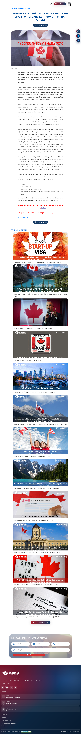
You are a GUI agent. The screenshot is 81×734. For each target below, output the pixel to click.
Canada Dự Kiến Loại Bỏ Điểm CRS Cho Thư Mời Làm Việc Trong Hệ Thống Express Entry (40, 424)
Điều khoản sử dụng (66, 731)
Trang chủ (14, 9)
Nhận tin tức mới (40, 25)
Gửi (29, 655)
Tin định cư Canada (25, 9)
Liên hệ (3, 726)
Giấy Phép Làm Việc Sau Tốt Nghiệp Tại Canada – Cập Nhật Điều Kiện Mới (36, 585)
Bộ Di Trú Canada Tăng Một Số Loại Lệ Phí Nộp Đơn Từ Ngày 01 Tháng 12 (36, 488)
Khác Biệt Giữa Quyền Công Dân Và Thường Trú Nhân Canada (32, 456)
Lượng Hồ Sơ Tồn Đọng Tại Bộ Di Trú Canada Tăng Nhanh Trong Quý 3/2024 (37, 617)
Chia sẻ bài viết (23, 218)
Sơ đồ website (76, 731)
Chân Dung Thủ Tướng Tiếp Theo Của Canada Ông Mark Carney (33, 328)
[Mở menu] (69, 4)
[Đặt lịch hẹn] (78, 31)
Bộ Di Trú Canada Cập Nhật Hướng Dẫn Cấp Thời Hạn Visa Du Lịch (33, 521)
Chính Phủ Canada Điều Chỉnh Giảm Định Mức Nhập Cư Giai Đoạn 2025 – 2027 (37, 553)
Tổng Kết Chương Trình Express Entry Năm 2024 (28, 360)
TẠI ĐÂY (43, 208)
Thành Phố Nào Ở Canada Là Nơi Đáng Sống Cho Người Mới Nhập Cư (34, 392)
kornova (56, 213)
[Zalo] (78, 40)
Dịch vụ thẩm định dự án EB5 (8, 723)
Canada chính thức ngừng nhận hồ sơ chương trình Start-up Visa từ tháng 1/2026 (37, 262)
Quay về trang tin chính (40, 623)
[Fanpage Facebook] (78, 36)
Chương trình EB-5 (6, 720)
